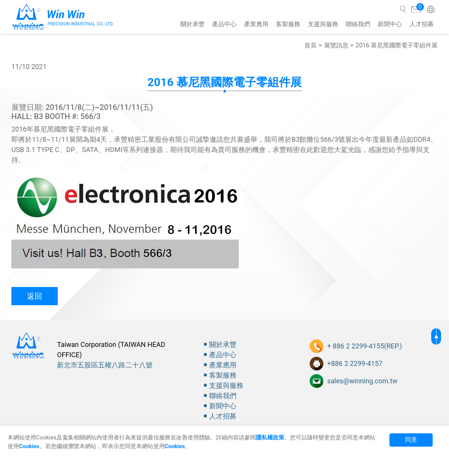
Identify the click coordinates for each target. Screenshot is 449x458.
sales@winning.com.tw (362, 381)
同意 (411, 439)
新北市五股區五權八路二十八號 (105, 365)
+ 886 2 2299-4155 (355, 346)
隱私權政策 (270, 437)
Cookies (29, 446)
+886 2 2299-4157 (355, 363)
